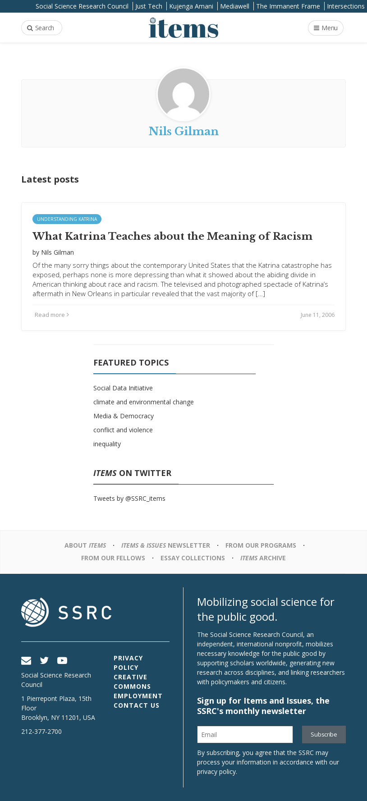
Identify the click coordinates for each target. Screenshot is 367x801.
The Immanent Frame (288, 6)
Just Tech (148, 6)
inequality (107, 443)
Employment (138, 695)
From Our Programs (260, 545)
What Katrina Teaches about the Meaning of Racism (172, 236)
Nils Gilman (57, 252)
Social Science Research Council (82, 6)
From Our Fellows (113, 558)
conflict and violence (123, 430)
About (85, 545)
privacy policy (216, 771)
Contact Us (137, 705)
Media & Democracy (123, 416)
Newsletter (165, 545)
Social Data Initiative (123, 388)
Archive (263, 558)
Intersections (346, 6)
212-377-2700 (41, 731)
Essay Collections (193, 558)
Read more (52, 315)
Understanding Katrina (67, 219)
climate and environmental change (143, 402)
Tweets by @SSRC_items (129, 498)
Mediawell (234, 6)
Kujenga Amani (191, 6)
